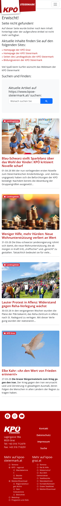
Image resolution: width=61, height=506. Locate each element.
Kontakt (43, 428)
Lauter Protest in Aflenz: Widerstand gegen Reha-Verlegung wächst (29, 304)
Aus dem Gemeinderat (42, 474)
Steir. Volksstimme (18, 490)
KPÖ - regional (18, 467)
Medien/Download (19, 481)
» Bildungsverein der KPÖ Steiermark (22, 60)
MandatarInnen (46, 481)
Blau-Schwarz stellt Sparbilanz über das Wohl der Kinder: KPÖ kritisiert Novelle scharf (28, 162)
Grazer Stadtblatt (47, 486)
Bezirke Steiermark (17, 476)
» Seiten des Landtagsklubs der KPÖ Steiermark (28, 56)
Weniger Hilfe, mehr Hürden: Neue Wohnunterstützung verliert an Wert (29, 236)
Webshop (16, 497)
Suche (43, 448)
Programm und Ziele (20, 500)
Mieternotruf (45, 470)
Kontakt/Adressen (47, 483)
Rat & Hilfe (44, 467)
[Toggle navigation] (55, 4)
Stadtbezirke (45, 478)
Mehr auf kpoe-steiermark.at (14, 458)
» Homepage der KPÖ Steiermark (19, 53)
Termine (15, 464)
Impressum (43, 441)
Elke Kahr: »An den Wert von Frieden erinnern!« (29, 373)
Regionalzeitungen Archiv (21, 485)
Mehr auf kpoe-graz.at (42, 458)
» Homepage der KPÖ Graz (16, 49)
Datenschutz (44, 435)
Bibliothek (20, 494)
